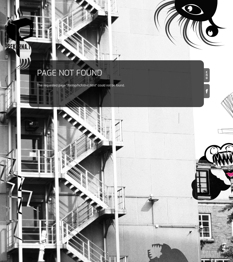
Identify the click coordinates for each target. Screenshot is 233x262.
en (207, 75)
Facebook (207, 91)
